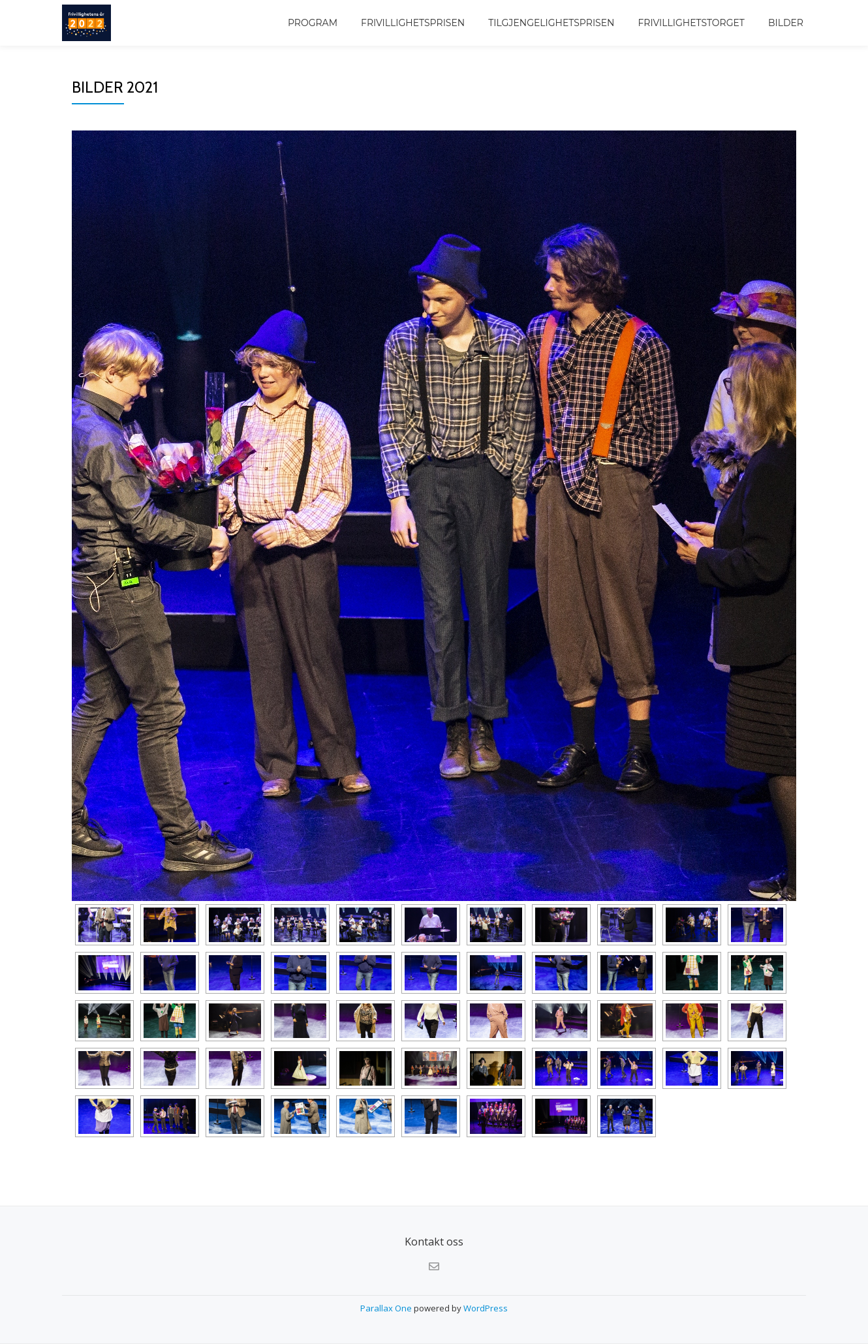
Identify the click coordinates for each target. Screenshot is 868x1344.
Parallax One (387, 1308)
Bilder (785, 23)
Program (312, 23)
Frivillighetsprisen (413, 23)
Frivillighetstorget (691, 23)
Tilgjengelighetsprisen (551, 23)
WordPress (485, 1308)
